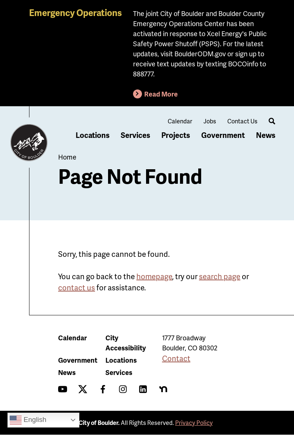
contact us (76, 287)
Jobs (209, 121)
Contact (176, 358)
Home (67, 156)
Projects (175, 135)
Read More (161, 93)
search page (219, 276)
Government (223, 135)
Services (135, 135)
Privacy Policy (194, 422)
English (28, 420)
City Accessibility (125, 342)
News (265, 135)
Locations (93, 135)
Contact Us (242, 121)
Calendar (180, 121)
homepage (154, 276)
